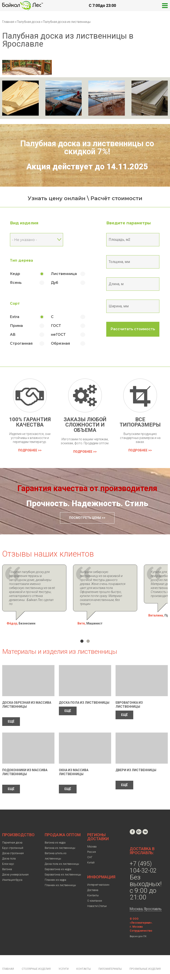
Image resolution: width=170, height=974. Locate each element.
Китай (91, 850)
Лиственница (64, 274)
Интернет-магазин (98, 872)
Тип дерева (21, 260)
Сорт (15, 303)
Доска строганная (13, 841)
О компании (94, 888)
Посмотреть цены (85, 518)
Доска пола (9, 846)
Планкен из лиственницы (60, 873)
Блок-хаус (8, 851)
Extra (14, 317)
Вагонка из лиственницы (60, 836)
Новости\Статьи (97, 894)
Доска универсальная (15, 862)
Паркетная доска (12, 830)
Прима (16, 326)
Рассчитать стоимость (132, 329)
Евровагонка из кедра (58, 857)
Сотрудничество (141, 918)
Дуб (54, 283)
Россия (91, 840)
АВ (12, 334)
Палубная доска (29, 22)
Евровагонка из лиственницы (63, 862)
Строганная (21, 343)
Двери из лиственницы (136, 758)
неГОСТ (58, 334)
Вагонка (7, 857)
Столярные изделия (36, 956)
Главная (8, 22)
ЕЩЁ (11, 709)
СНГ (90, 845)
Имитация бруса (12, 867)
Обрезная (60, 343)
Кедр (15, 274)
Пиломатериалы (110, 956)
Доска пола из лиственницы (84, 690)
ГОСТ (56, 326)
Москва (92, 834)
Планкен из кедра (55, 867)
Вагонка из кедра (55, 830)
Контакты (93, 883)
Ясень (16, 283)
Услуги (63, 956)
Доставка (92, 878)
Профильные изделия (145, 956)
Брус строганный (12, 836)
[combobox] (36, 239)
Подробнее (27, 450)
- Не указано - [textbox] (24, 240)
